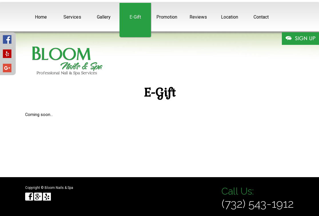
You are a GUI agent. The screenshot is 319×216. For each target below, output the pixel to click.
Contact (261, 17)
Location (229, 17)
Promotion (166, 17)
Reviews (198, 17)
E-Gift (135, 17)
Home (41, 17)
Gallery (104, 17)
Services (72, 17)
